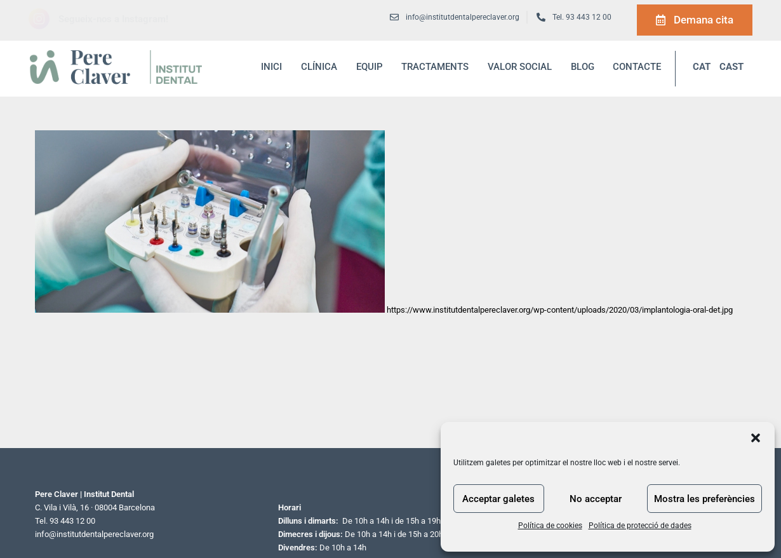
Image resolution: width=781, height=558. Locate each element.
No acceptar (596, 499)
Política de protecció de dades (640, 525)
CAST (731, 66)
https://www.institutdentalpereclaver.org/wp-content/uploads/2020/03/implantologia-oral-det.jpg (560, 310)
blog (582, 66)
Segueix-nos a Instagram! (113, 19)
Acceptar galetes (498, 499)
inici (271, 66)
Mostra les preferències (704, 499)
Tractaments (435, 66)
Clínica (319, 66)
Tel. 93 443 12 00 (581, 17)
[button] (755, 438)
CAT (702, 66)
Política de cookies (550, 525)
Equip (369, 66)
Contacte (637, 66)
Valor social (520, 66)
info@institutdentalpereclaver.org (94, 534)
